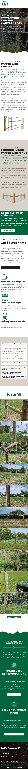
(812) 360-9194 (6, 759)
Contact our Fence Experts (10, 267)
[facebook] (2, 764)
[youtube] (8, 764)
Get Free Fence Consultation (14, 734)
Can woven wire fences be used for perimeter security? (12, 373)
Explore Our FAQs (14, 694)
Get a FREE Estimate (8, 230)
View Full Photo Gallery (14, 617)
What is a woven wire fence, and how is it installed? (13, 344)
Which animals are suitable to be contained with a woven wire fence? (12, 363)
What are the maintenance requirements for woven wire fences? (14, 377)
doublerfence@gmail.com (10, 761)
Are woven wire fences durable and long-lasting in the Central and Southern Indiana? (13, 368)
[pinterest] (5, 764)
